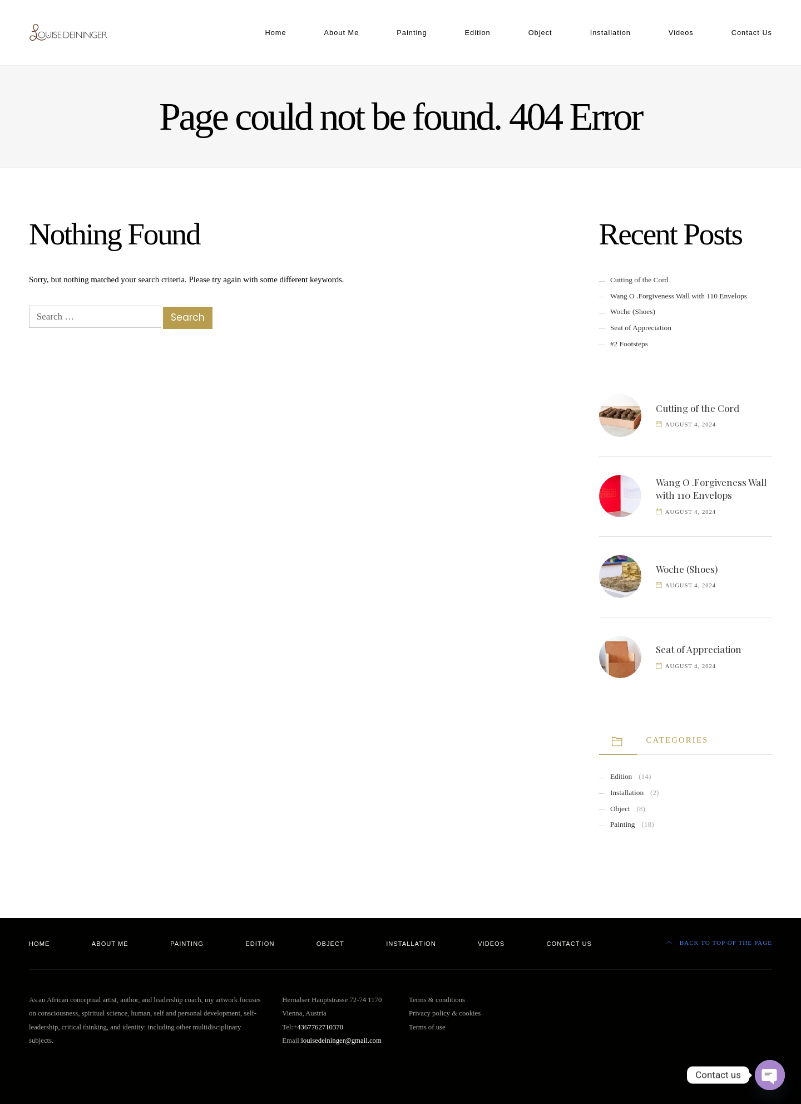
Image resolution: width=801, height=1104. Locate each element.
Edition (478, 32)
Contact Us (751, 32)
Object (540, 32)
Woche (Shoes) (632, 311)
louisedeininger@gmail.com (341, 1040)
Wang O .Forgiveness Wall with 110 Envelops (678, 296)
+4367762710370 (318, 1027)
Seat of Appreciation (640, 327)
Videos (681, 32)
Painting (412, 32)
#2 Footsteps (629, 344)
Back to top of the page (719, 942)
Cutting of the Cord (639, 280)
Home (275, 32)
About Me (341, 32)
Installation (610, 32)
